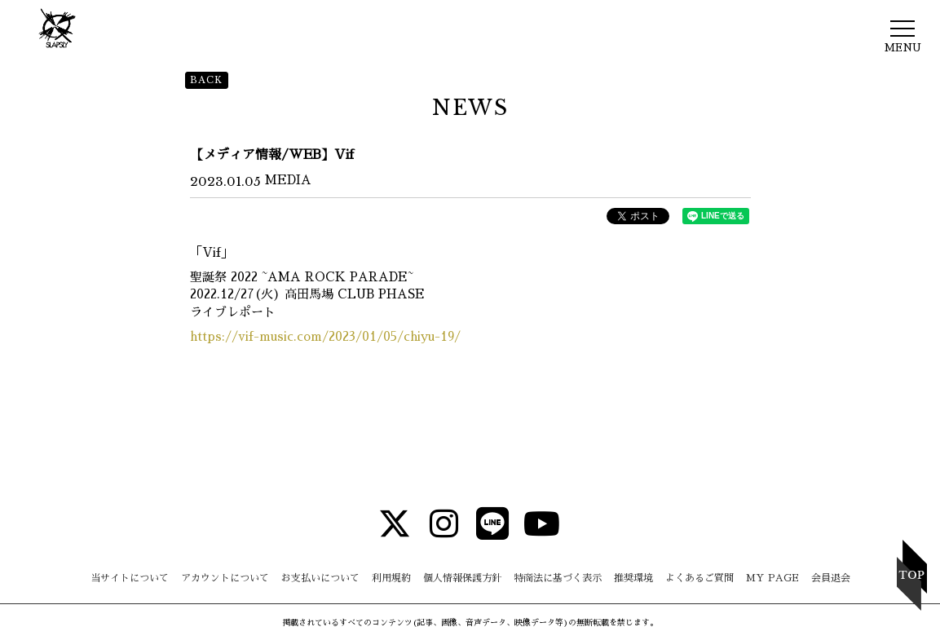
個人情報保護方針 (462, 578)
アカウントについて (225, 578)
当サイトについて (129, 578)
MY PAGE (772, 578)
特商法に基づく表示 (558, 578)
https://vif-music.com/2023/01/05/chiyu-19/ (325, 336)
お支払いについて (320, 578)
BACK (206, 80)
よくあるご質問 (699, 578)
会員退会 (830, 578)
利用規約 (391, 578)
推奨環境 (633, 578)
